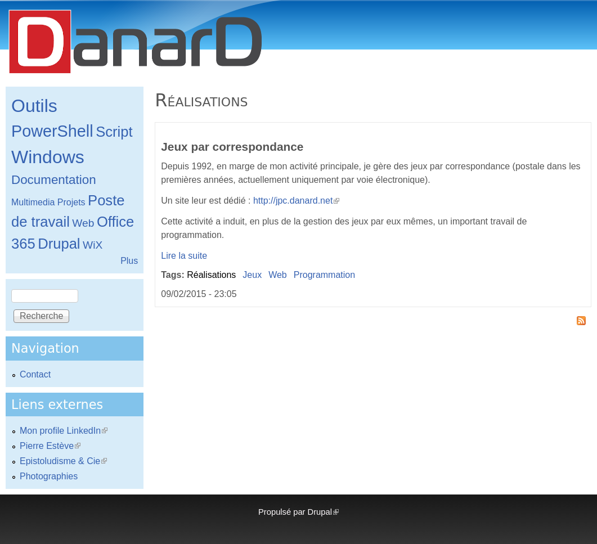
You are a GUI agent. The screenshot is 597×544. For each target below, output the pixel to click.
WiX (92, 245)
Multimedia (33, 202)
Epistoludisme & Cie (63, 461)
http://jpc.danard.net (296, 200)
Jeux (252, 275)
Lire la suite (184, 255)
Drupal (59, 243)
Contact (35, 374)
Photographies (49, 476)
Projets (71, 202)
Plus (129, 261)
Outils (34, 106)
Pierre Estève (50, 446)
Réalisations (211, 275)
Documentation (53, 180)
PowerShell (52, 131)
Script (114, 132)
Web (277, 275)
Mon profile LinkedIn (63, 430)
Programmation (324, 275)
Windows (47, 157)
